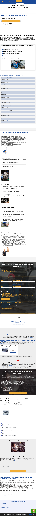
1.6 (7, 120)
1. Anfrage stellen (6, 334)
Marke (2, 245)
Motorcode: (3, 239)
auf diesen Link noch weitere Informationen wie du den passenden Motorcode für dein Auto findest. (12, 356)
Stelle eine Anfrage (3, 296)
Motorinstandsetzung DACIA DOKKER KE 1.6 (18, 277)
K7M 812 (8, 77)
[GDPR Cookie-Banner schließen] (33, 514)
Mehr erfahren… (16, 318)
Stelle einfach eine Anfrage (4, 428)
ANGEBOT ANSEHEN (13, 305)
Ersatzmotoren (3, 249)
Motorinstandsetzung (10, 249)
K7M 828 (11, 77)
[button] (29, 1)
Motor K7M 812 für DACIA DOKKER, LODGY (18, 275)
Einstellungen (19, 514)
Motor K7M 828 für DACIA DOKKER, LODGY (18, 274)
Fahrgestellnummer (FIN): (17, 239)
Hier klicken (3, 319)
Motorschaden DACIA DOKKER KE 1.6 (18, 272)
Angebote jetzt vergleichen (5, 257)
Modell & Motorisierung (17, 245)
